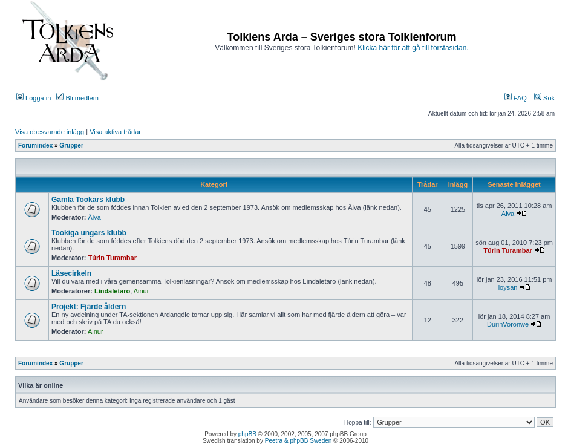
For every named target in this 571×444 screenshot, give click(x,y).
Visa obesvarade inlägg (49, 131)
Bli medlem (77, 98)
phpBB (247, 434)
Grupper (71, 145)
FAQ (515, 98)
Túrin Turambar (112, 257)
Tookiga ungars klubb (88, 233)
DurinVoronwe (508, 324)
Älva (94, 217)
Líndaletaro (112, 291)
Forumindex (35, 145)
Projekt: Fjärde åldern (88, 306)
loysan (508, 287)
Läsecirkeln (71, 273)
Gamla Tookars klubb (88, 199)
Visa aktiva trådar (115, 131)
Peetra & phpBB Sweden (298, 440)
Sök (544, 98)
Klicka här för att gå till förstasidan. (412, 48)
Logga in (33, 98)
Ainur (141, 291)
